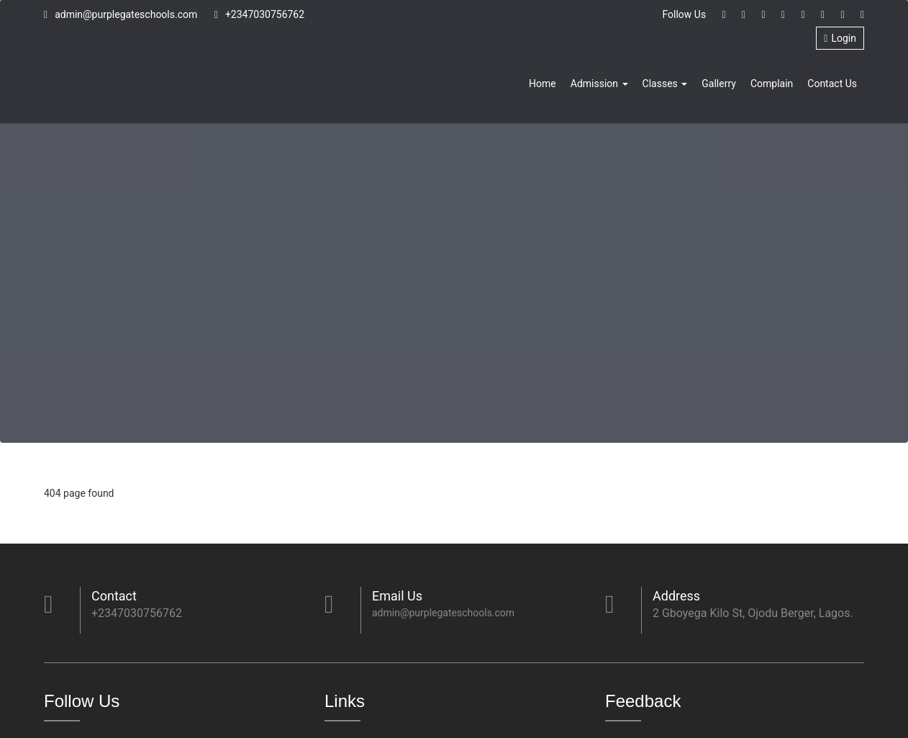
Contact (114, 595)
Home (542, 83)
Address (676, 595)
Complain (771, 83)
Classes (665, 83)
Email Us (397, 595)
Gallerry (719, 83)
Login (840, 38)
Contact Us (832, 83)
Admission (599, 83)
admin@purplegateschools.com (120, 14)
